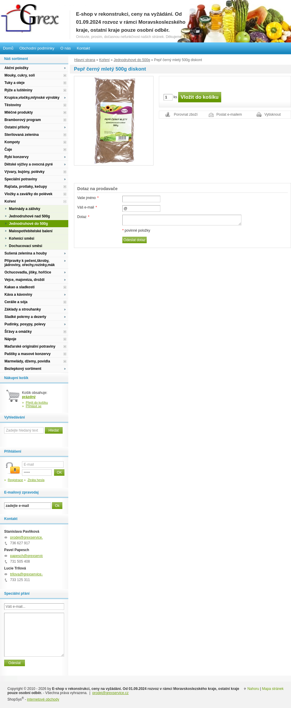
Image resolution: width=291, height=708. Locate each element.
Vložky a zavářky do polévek (28, 194)
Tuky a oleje (14, 83)
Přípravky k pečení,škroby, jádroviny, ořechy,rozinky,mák (29, 263)
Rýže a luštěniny (18, 90)
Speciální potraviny (20, 179)
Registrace (15, 480)
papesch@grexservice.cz (30, 556)
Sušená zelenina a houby (25, 253)
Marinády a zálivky (24, 209)
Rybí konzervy (16, 157)
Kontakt (83, 48)
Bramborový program (22, 120)
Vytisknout (273, 114)
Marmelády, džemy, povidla (27, 361)
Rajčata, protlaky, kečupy (25, 186)
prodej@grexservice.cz (28, 537)
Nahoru (253, 689)
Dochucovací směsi (25, 246)
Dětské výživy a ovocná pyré (28, 164)
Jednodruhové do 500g (132, 60)
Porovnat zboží (186, 114)
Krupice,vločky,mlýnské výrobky (31, 98)
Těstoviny (12, 105)
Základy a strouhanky (22, 309)
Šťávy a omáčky (18, 332)
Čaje (8, 149)
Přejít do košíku (37, 402)
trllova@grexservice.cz (28, 574)
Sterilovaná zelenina (21, 135)
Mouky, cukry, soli (19, 75)
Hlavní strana (84, 60)
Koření (104, 60)
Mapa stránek (273, 689)
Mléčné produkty (18, 112)
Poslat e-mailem (229, 114)
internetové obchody (43, 699)
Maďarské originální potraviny (29, 346)
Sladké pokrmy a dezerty (25, 317)
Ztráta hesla (36, 480)
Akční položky (16, 68)
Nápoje (10, 339)
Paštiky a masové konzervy (27, 354)
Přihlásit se (34, 406)
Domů (8, 48)
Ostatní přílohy (17, 127)
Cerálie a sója (15, 302)
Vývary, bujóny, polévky (24, 172)
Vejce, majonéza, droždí (24, 280)
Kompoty (12, 142)
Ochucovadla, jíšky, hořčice (27, 272)
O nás (65, 48)
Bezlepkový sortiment (22, 369)
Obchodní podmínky (36, 48)
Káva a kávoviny (18, 294)
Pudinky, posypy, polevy (24, 324)
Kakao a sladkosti (19, 287)
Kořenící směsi (21, 238)
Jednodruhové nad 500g (29, 216)
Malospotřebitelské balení (31, 231)
